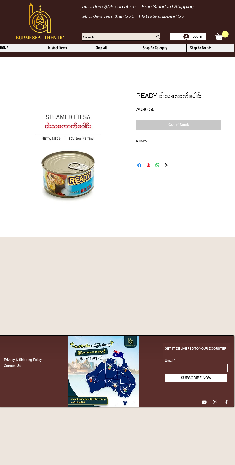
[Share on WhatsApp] (157, 165)
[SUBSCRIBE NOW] (196, 378)
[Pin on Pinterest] (148, 165)
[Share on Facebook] (139, 165)
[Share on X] (167, 165)
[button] (222, 35)
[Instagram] (215, 402)
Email (169, 360)
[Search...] (114, 37)
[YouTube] (204, 402)
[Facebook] (226, 402)
